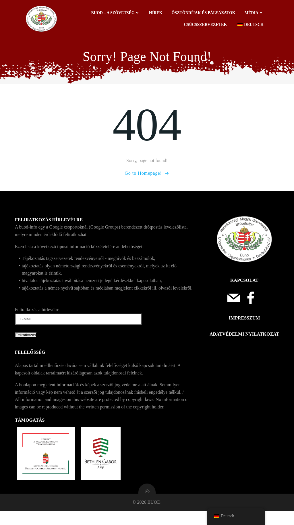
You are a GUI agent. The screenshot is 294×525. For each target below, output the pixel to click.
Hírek (157, 14)
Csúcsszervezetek (207, 25)
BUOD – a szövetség (117, 14)
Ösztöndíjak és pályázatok (205, 14)
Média (255, 14)
